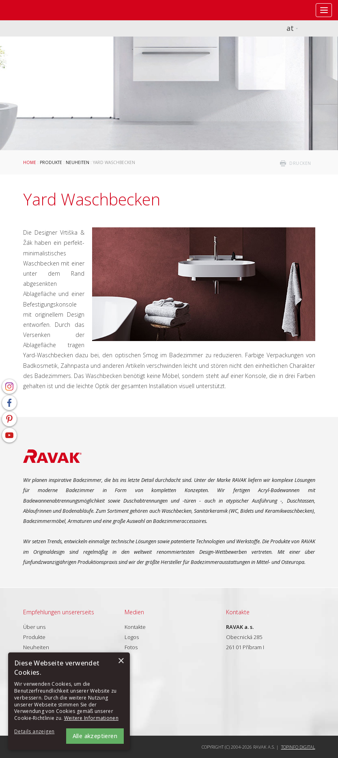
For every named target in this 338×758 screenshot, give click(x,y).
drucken (300, 163)
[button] (36, 731)
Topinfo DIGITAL (298, 747)
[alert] (69, 701)
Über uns (34, 627)
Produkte (51, 162)
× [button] (121, 661)
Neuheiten (77, 162)
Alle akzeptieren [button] (95, 736)
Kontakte (135, 627)
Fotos (131, 647)
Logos (132, 637)
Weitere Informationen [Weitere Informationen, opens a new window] (91, 718)
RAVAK (30, 10)
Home (29, 162)
